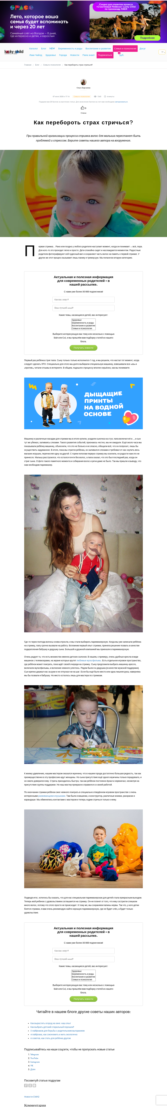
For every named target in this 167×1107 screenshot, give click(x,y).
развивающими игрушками (51, 796)
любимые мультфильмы (89, 660)
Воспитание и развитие (83, 325)
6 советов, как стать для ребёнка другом (50, 1038)
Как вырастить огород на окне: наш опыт (50, 1023)
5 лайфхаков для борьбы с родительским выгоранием (57, 1030)
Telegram (34, 1054)
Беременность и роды (83, 323)
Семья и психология (83, 328)
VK (31, 1065)
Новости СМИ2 (31, 1096)
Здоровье (83, 320)
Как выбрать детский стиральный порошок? (52, 1027)
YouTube (34, 1058)
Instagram (35, 1062)
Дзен (32, 1069)
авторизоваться (121, 102)
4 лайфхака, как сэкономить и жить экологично (53, 1034)
